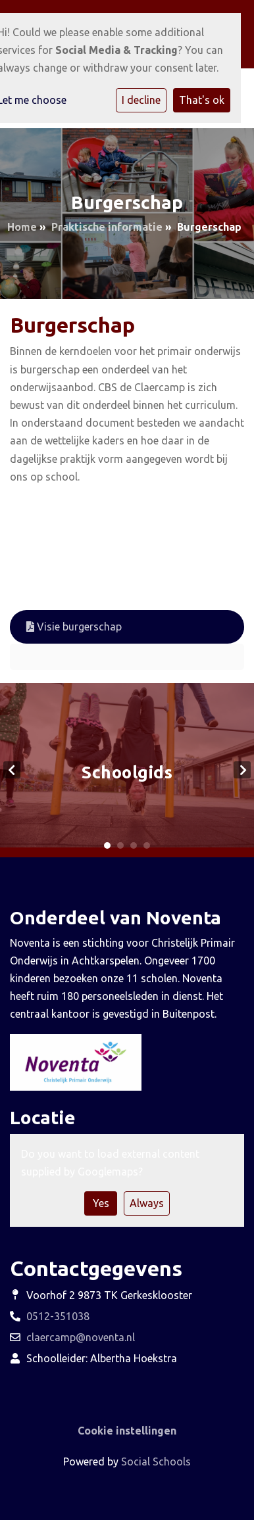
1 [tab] (107, 845)
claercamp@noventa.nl (80, 1337)
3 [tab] (133, 845)
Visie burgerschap (74, 626)
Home (22, 227)
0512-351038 (57, 1316)
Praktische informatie (107, 227)
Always (147, 1203)
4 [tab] (146, 845)
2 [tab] (120, 845)
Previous (11, 769)
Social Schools (156, 1461)
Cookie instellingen (127, 1431)
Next (242, 769)
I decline (141, 100)
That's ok (201, 100)
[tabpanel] (127, 770)
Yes (101, 1203)
